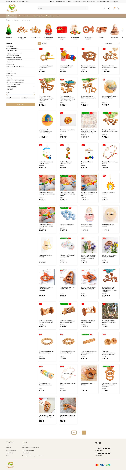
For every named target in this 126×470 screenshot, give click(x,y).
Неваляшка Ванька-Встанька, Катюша (87, 225)
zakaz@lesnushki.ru (24, 1)
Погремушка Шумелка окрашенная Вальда (66, 66)
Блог (58, 16)
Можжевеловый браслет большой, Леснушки (46, 352)
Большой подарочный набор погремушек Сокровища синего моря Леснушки (109, 290)
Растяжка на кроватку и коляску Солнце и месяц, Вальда (67, 194)
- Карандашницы (11, 73)
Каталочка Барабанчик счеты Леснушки (88, 321)
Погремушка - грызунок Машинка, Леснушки (109, 256)
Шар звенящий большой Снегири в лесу (67, 256)
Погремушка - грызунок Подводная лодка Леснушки (46, 289)
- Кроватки (9, 89)
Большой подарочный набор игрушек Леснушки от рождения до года (88, 131)
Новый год (9, 37)
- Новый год (9, 46)
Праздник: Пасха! (36, 37)
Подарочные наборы (22, 38)
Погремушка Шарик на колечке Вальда (45, 66)
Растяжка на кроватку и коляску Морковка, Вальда (47, 193)
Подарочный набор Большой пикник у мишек (109, 66)
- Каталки (9, 71)
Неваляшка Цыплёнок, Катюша (45, 256)
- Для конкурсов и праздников (15, 82)
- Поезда (9, 78)
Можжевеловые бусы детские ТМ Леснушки (108, 321)
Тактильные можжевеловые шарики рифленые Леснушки (109, 353)
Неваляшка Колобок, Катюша (108, 225)
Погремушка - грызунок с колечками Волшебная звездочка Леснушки (88, 257)
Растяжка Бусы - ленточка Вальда (110, 162)
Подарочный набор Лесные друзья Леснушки (89, 97)
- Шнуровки (9, 76)
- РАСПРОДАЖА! (11, 87)
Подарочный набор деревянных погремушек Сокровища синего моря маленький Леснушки (67, 99)
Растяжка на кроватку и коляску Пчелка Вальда (46, 225)
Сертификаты (50, 16)
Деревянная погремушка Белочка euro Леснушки (46, 416)
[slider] (7, 95)
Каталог (11, 16)
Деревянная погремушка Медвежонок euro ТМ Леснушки (109, 385)
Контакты (27, 16)
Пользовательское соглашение (63, 1)
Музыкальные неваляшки (49, 38)
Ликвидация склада (63, 37)
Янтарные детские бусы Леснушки (67, 130)
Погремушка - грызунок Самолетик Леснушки (88, 288)
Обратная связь (91, 1)
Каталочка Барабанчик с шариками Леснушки (67, 321)
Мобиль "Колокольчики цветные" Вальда (46, 162)
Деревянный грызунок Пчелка (88, 384)
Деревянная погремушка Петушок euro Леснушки (67, 416)
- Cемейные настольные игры (15, 80)
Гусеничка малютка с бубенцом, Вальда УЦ (45, 384)
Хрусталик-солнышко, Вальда (108, 193)
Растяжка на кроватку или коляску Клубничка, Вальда (89, 194)
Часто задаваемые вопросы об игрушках (107, 1)
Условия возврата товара (79, 1)
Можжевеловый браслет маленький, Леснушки (67, 352)
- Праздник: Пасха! (11, 51)
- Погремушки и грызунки (14, 60)
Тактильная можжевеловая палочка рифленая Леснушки (89, 353)
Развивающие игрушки (76, 38)
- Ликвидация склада (12, 55)
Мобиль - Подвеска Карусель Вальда (66, 162)
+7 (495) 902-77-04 (102, 453)
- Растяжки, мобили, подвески (15, 67)
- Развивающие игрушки (13, 57)
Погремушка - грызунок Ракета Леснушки (67, 288)
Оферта (52, 1)
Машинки (103, 37)
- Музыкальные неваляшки (14, 53)
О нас (20, 16)
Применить (20, 105)
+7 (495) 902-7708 (11, 1)
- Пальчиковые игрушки (13, 85)
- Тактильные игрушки (12, 69)
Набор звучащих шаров (67, 225)
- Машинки (9, 62)
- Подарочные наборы (12, 48)
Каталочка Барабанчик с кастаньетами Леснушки (46, 321)
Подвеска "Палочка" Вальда (87, 162)
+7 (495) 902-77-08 (102, 448)
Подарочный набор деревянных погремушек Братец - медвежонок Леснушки (46, 99)
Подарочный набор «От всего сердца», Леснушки (109, 130)
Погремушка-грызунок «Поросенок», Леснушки (88, 66)
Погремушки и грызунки (90, 38)
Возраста (16, 20)
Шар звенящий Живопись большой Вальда (109, 97)
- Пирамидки (10, 64)
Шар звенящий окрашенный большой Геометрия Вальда (45, 131)
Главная (8, 20)
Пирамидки (117, 37)
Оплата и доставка (38, 16)
